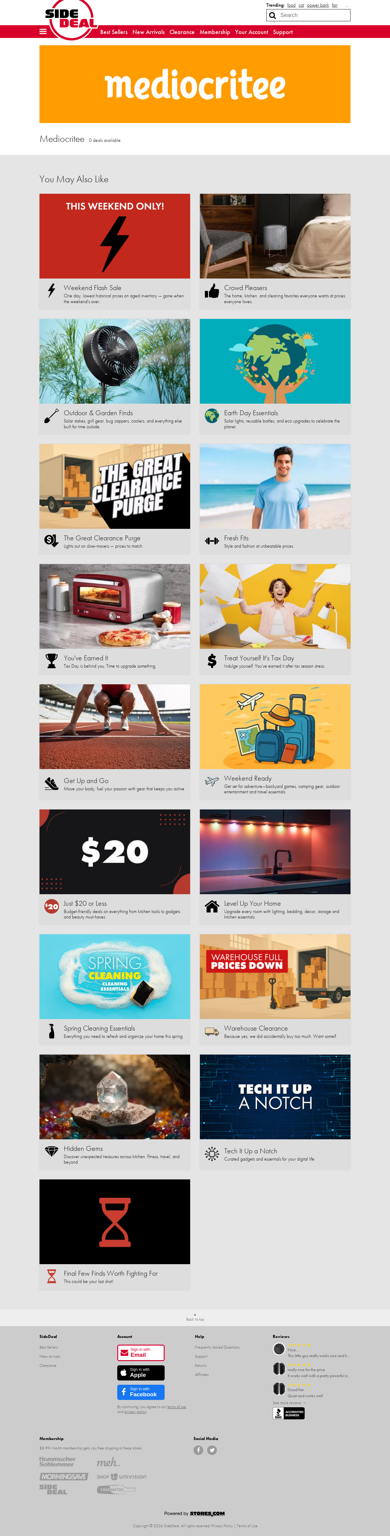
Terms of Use (247, 1525)
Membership (215, 32)
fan (334, 5)
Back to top (195, 1319)
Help (199, 1336)
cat (301, 5)
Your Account (251, 32)
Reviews (281, 1336)
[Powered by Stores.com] (195, 1515)
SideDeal (48, 1336)
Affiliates (202, 1374)
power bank (318, 5)
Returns (201, 1365)
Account (124, 1336)
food (291, 5)
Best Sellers (114, 32)
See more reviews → (289, 1402)
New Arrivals (148, 32)
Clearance (182, 32)
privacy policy (135, 1411)
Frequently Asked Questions (217, 1347)
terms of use (176, 1406)
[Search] (272, 15)
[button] (43, 31)
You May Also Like (73, 179)
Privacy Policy (222, 1525)
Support (283, 32)
